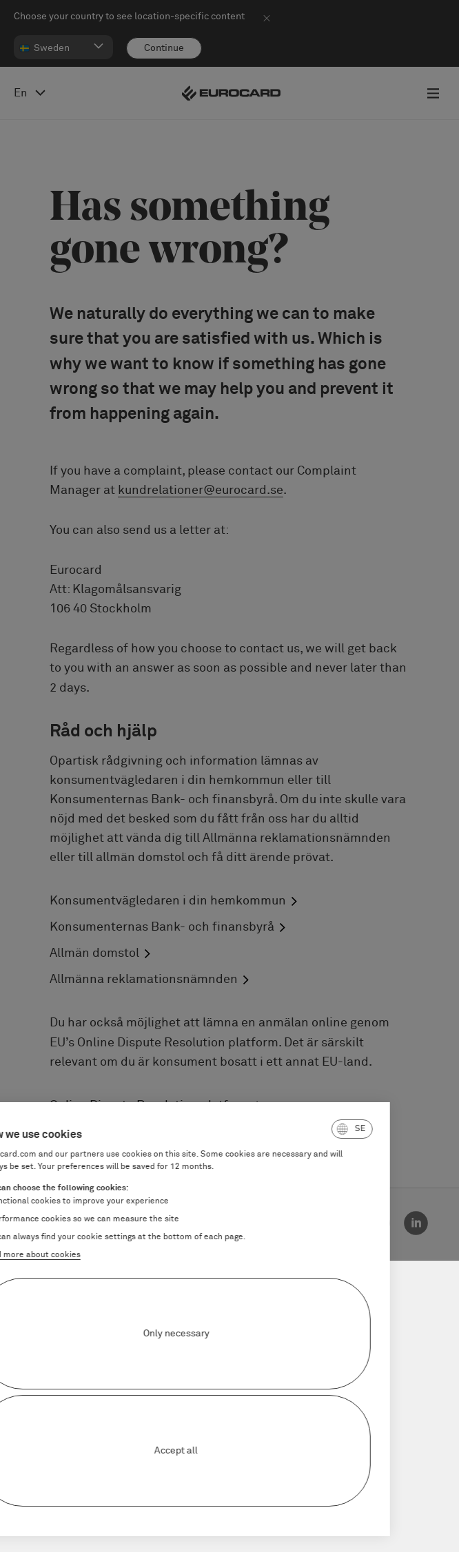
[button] (290, 1129)
